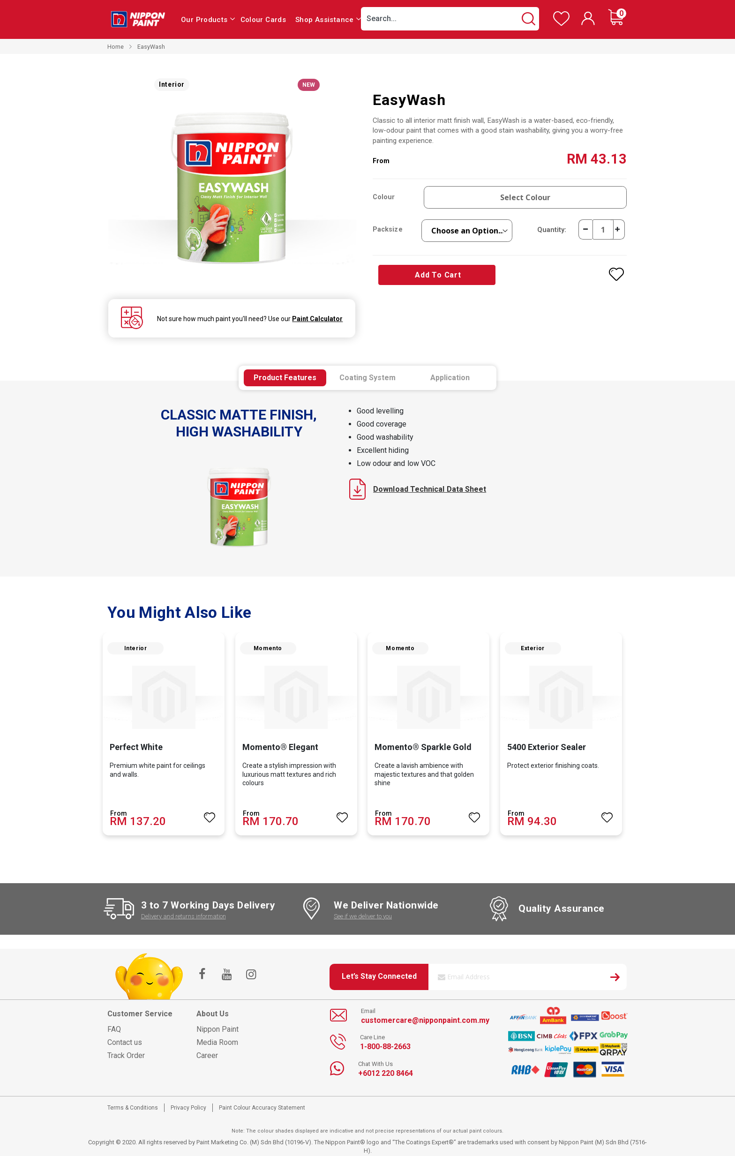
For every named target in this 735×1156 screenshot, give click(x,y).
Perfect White (136, 747)
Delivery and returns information (183, 916)
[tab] (285, 377)
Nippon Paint (217, 1029)
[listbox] (467, 230)
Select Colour (526, 197)
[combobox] (450, 18)
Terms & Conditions (132, 1107)
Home (115, 46)
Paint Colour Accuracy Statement (262, 1107)
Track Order (126, 1055)
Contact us (124, 1042)
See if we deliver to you (363, 916)
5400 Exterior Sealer (546, 747)
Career (207, 1055)
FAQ (114, 1029)
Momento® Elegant (280, 747)
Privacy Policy (188, 1107)
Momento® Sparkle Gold (423, 747)
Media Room (217, 1042)
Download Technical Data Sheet (418, 489)
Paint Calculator (316, 319)
